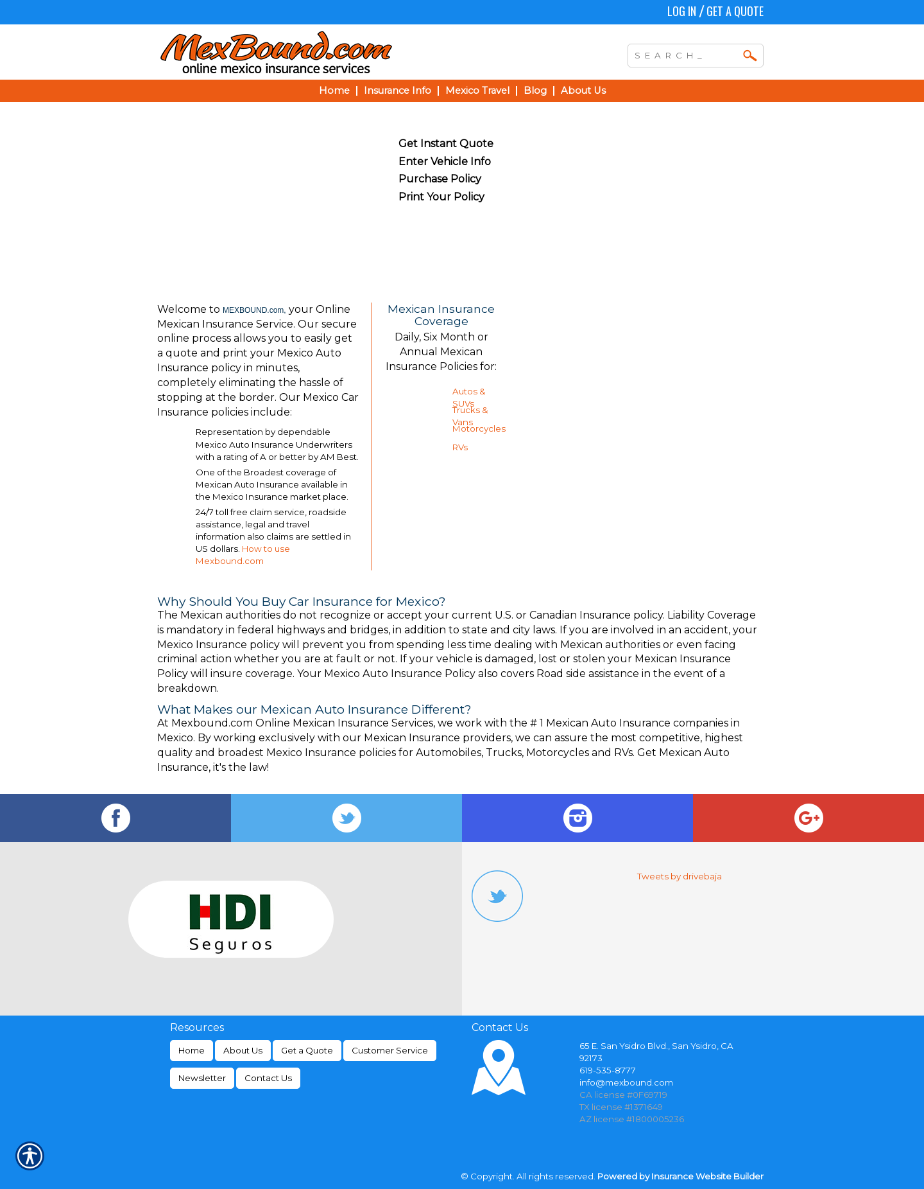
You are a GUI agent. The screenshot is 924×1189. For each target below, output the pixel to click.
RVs (460, 447)
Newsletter (202, 1078)
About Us (242, 1050)
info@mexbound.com (626, 1082)
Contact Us (268, 1078)
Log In (681, 11)
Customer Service (390, 1050)
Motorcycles (479, 428)
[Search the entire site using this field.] (685, 54)
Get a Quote (735, 11)
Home (191, 1050)
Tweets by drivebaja (679, 876)
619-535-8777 (607, 1070)
